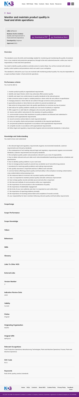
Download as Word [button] (60, 37)
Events (52, 4)
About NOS (42, 387)
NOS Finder (30, 4)
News (47, 4)
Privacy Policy (62, 387)
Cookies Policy (51, 387)
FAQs (36, 4)
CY (72, 4)
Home (23, 4)
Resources (58, 4)
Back (9, 13)
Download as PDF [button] (41, 37)
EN (69, 4)
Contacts (41, 4)
